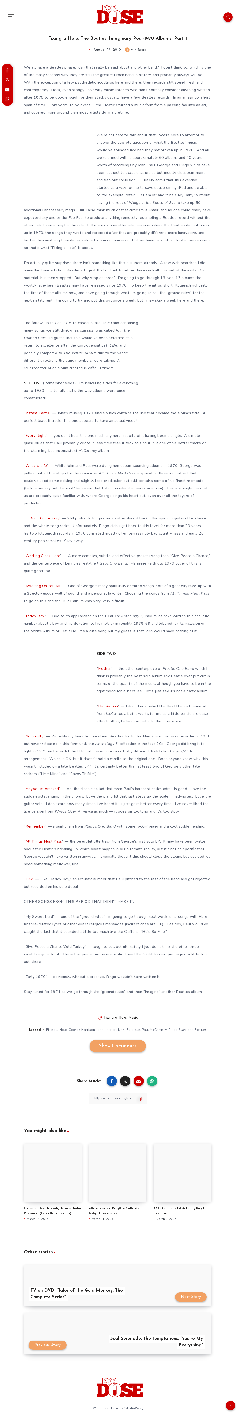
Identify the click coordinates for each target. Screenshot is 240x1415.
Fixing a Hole (115, 1018)
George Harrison (81, 1029)
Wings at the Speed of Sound (156, 202)
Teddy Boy (35, 616)
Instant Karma (38, 413)
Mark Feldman (129, 1029)
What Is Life (37, 465)
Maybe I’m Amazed (43, 788)
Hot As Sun (108, 706)
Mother (104, 668)
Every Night (36, 435)
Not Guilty (35, 736)
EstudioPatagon (135, 1408)
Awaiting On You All (43, 586)
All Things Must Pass (118, 473)
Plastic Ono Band (112, 563)
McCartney (88, 450)
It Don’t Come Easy (43, 518)
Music (133, 1018)
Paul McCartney (154, 1029)
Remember (35, 826)
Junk (29, 879)
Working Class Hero (43, 555)
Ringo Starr (178, 1029)
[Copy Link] (117, 1098)
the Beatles (198, 1029)
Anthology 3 (132, 616)
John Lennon (106, 1029)
